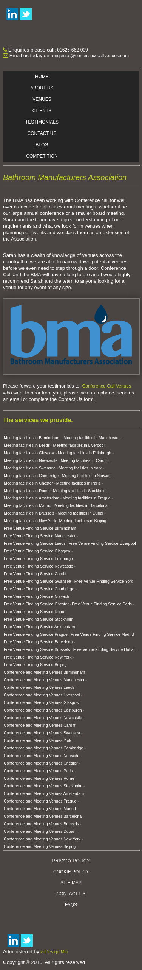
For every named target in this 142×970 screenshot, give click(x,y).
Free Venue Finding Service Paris (102, 604)
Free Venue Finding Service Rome (34, 611)
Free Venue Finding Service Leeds (35, 543)
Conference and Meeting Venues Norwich (41, 755)
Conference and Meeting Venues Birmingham (44, 672)
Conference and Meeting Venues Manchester (44, 679)
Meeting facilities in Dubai (80, 513)
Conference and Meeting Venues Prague (40, 801)
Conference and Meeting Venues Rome (39, 778)
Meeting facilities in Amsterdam (31, 498)
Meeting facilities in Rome (26, 490)
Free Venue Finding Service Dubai (103, 649)
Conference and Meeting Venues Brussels (41, 823)
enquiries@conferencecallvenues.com (90, 55)
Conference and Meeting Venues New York (42, 839)
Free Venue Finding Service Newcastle (38, 566)
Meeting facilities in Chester (28, 483)
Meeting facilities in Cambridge (31, 475)
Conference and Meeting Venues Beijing (40, 846)
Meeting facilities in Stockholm (80, 490)
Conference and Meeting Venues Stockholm (43, 786)
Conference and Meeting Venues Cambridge (43, 748)
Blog (42, 144)
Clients (42, 110)
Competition (41, 156)
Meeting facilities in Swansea (30, 468)
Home (42, 76)
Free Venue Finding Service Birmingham (40, 528)
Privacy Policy (71, 861)
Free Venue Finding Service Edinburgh (38, 558)
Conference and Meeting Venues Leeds (39, 687)
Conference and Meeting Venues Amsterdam (44, 793)
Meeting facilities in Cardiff (84, 460)
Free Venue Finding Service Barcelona (38, 642)
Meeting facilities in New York (30, 520)
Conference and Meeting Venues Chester (41, 763)
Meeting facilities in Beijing (82, 520)
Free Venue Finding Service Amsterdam (39, 626)
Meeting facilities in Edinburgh (84, 453)
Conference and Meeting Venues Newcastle (43, 717)
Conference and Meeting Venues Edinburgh (43, 710)
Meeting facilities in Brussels (29, 513)
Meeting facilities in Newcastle (30, 460)
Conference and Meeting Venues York (37, 740)
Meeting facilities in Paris (78, 483)
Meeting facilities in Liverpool (79, 445)
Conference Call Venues (106, 386)
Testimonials (42, 122)
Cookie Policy (71, 872)
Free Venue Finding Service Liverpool (102, 543)
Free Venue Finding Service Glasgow (37, 551)
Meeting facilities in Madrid (27, 505)
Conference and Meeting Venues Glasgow (41, 702)
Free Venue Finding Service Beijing (35, 664)
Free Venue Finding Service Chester (36, 604)
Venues (41, 99)
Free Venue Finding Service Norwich (36, 596)
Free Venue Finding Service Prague (36, 634)
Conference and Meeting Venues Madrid (40, 808)
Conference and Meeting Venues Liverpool (42, 695)
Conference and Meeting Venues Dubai (39, 831)
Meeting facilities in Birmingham (32, 437)
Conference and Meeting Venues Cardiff (39, 725)
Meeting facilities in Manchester (91, 437)
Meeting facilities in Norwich (86, 475)
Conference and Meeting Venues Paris (38, 770)
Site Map (71, 883)
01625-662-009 (72, 50)
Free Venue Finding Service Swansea (37, 581)
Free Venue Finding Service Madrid (102, 634)
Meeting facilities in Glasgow (29, 453)
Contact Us (42, 133)
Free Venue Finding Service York (103, 581)
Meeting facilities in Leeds (27, 445)
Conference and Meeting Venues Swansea (42, 733)
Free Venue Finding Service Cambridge (39, 589)
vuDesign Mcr (54, 951)
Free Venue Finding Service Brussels (37, 649)
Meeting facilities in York (80, 468)
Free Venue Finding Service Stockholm (38, 619)
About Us (41, 88)
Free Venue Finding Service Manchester (40, 536)
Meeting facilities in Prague (86, 498)
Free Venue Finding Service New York (37, 657)
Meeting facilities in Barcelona (81, 505)
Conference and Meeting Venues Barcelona (43, 816)
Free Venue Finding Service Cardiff (35, 573)
